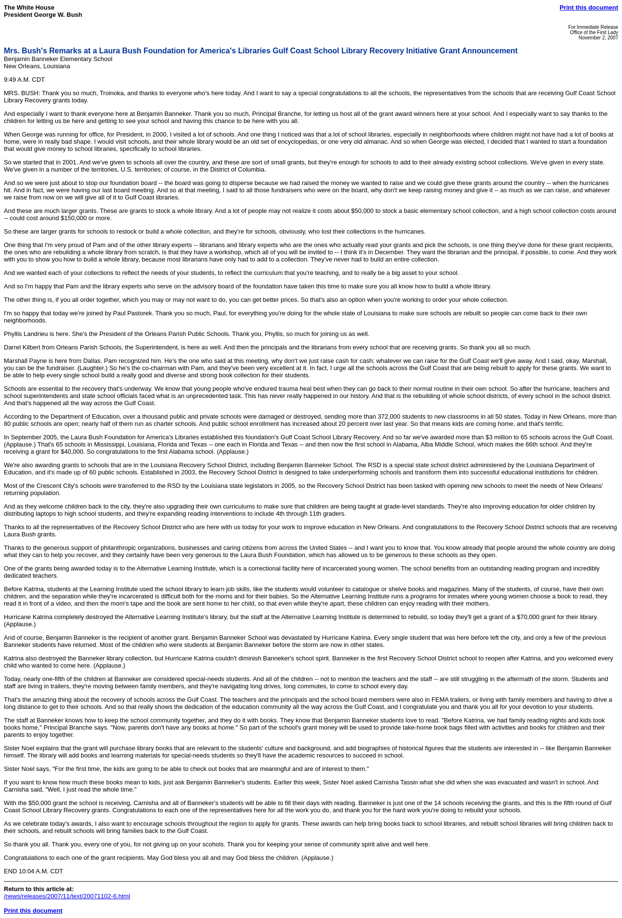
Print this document (589, 7)
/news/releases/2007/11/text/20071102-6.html (67, 896)
